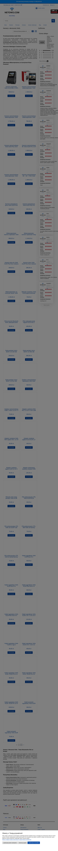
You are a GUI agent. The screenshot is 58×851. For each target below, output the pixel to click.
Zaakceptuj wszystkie (34, 842)
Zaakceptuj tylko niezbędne (10, 842)
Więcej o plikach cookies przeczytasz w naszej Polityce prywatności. (16, 839)
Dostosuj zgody (22, 842)
